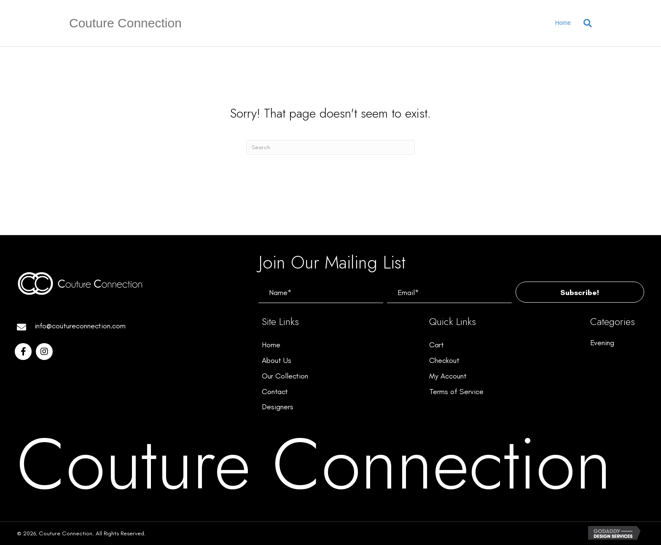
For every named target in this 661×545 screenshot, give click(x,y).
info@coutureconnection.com (80, 325)
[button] (580, 292)
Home (563, 22)
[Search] (584, 23)
